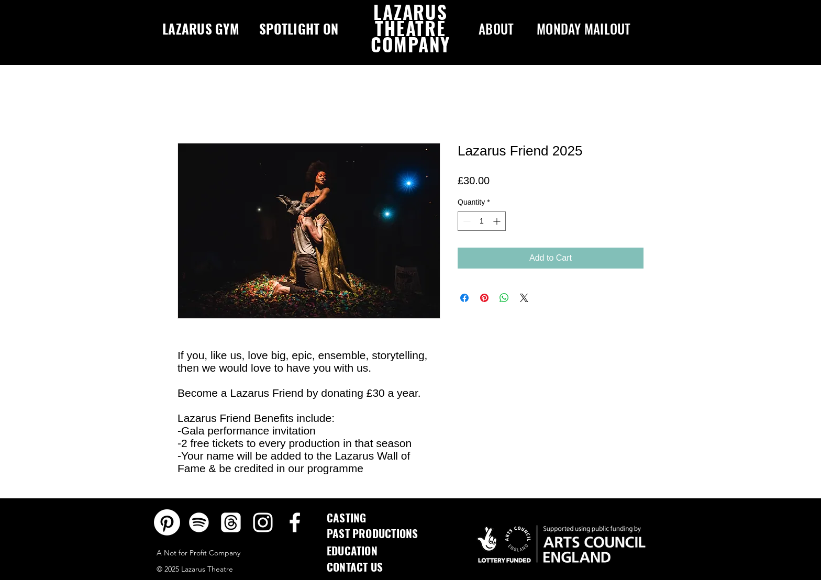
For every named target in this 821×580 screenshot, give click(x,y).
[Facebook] (295, 522)
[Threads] (231, 522)
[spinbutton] (481, 221)
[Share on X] (524, 298)
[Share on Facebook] (464, 298)
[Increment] (497, 221)
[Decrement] (465, 221)
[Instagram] (263, 522)
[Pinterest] (167, 522)
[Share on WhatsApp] (504, 298)
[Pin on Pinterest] (484, 298)
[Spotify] (199, 522)
